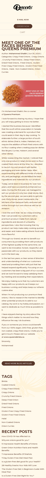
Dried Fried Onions (10, 63)
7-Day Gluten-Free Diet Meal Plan (17, 458)
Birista (4, 381)
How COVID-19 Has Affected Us (16, 436)
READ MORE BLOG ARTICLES (18, 363)
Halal (11, 69)
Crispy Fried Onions (21, 56)
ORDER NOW (23, 26)
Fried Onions (26, 63)
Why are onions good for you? (15, 440)
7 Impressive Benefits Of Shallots (17, 454)
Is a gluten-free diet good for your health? (21, 461)
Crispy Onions (38, 56)
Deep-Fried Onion (32, 60)
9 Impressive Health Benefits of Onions (19, 444)
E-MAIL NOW (23, 19)
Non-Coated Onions (24, 69)
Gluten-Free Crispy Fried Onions (16, 411)
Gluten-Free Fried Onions (13, 415)
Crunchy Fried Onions (12, 60)
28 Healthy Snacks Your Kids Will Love (19, 465)
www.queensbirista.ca (14, 337)
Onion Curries (8, 426)
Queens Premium (12, 114)
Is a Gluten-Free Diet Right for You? (18, 476)
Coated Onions (8, 385)
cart (23, 32)
